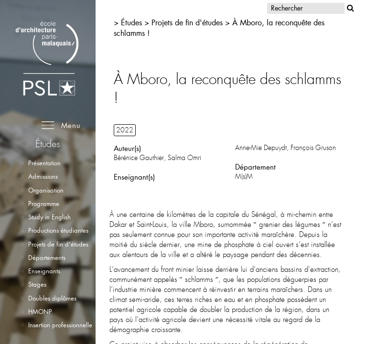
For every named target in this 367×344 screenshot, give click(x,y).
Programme (43, 203)
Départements (46, 257)
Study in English (49, 217)
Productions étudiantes (58, 230)
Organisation (46, 190)
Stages (37, 284)
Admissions (43, 176)
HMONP (40, 311)
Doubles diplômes (52, 298)
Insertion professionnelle (60, 325)
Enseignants (44, 271)
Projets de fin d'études (58, 244)
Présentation (44, 163)
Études (131, 22)
